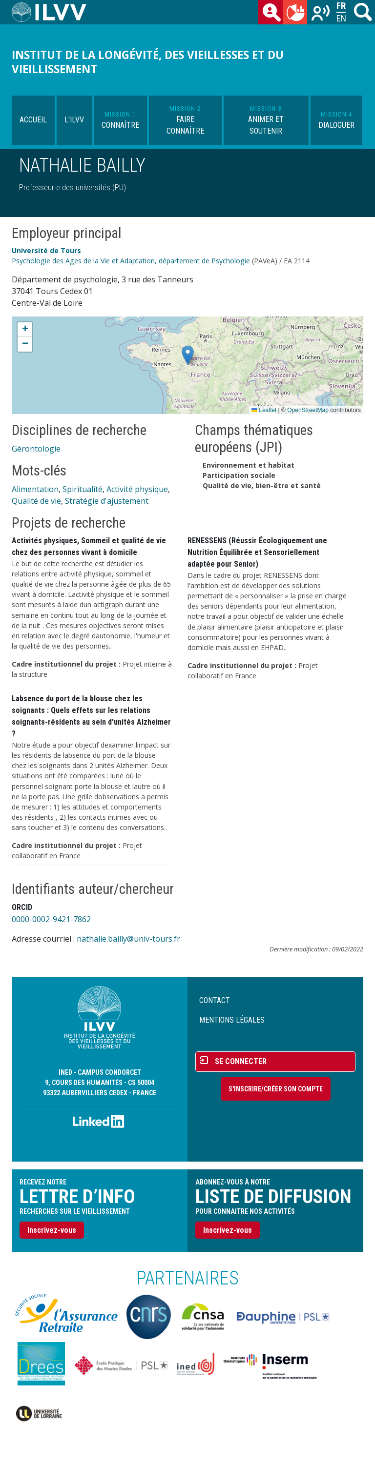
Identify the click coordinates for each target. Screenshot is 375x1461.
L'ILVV (74, 119)
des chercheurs (272, 14)
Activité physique (137, 489)
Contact (214, 1000)
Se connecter (241, 1061)
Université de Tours (46, 250)
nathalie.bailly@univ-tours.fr (128, 938)
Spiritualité (82, 489)
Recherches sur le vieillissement (321, 14)
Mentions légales (232, 1020)
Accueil (33, 119)
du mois (297, 14)
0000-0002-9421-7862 (51, 919)
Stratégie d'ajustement (106, 500)
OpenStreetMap (308, 410)
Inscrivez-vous (51, 1230)
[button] (188, 355)
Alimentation (35, 489)
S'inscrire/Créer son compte (276, 1089)
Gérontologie (36, 448)
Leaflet (263, 410)
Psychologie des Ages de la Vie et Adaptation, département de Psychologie (131, 260)
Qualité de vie (36, 500)
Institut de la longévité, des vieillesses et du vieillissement (148, 62)
